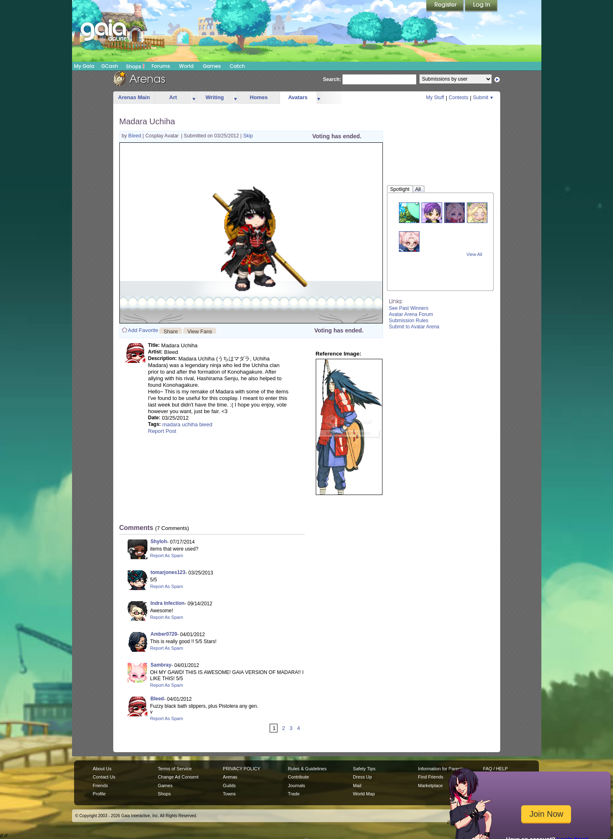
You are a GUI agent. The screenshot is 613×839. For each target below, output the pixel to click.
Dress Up (362, 776)
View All (474, 254)
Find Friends (430, 776)
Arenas (230, 776)
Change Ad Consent (178, 776)
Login (481, 6)
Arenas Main (134, 97)
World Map (364, 793)
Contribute (298, 776)
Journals (296, 785)
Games (212, 66)
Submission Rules (409, 320)
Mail (357, 785)
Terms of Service (174, 768)
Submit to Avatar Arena (414, 327)
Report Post (162, 431)
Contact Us (104, 776)
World (186, 66)
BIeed (135, 136)
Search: (332, 79)
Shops (135, 66)
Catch (237, 66)
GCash (109, 66)
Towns (229, 793)
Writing (214, 97)
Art (173, 97)
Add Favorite (143, 330)
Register (445, 6)
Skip (248, 136)
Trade (293, 793)
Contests (458, 97)
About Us (102, 768)
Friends (100, 785)
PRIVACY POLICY (241, 768)
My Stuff (435, 97)
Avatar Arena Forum (411, 314)
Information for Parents (441, 768)
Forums (161, 66)
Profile (99, 793)
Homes (259, 97)
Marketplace (430, 785)
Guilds (229, 785)
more (193, 98)
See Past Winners (409, 308)
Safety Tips (364, 768)
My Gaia (84, 66)
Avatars (298, 97)
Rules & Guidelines (307, 768)
